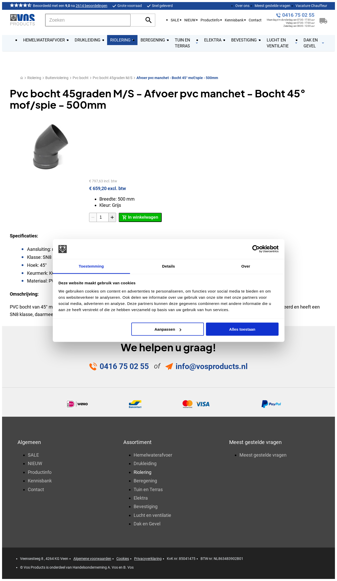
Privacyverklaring (148, 559)
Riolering (34, 78)
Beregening (145, 480)
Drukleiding (145, 463)
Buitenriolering (56, 78)
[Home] (21, 78)
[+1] (112, 217)
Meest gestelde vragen (272, 6)
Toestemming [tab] (91, 266)
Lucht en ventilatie (152, 515)
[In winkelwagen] (140, 217)
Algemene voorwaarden (92, 559)
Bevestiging (146, 506)
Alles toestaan (242, 329)
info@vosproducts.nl (212, 366)
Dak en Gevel (147, 523)
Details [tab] (168, 266)
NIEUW (189, 20)
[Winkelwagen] (323, 20)
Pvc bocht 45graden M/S (112, 78)
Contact (255, 20)
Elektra (141, 498)
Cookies (122, 559)
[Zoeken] (88, 20)
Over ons (242, 6)
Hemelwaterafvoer (153, 455)
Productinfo (210, 20)
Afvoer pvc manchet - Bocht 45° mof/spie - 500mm (177, 78)
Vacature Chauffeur (311, 6)
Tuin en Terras (148, 489)
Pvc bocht (81, 78)
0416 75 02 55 (298, 15)
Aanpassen (167, 329)
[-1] (93, 217)
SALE (175, 20)
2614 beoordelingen (91, 6)
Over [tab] (245, 266)
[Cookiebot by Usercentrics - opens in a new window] (256, 249)
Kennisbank (234, 20)
